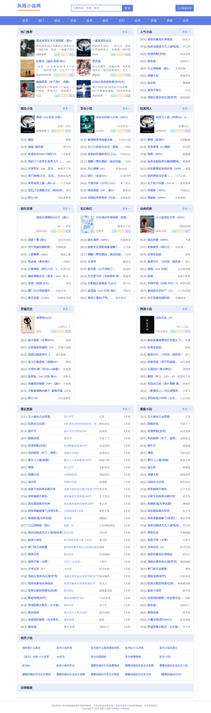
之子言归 (104, 496)
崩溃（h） (70, 525)
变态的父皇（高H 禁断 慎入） (164, 383)
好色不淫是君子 (63, 290)
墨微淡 (127, 276)
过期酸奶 (185, 139)
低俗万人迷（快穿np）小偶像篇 (175, 117)
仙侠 (137, 20)
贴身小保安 (35, 539)
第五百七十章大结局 (75, 612)
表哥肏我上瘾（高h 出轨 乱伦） (44, 183)
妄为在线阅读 (98, 656)
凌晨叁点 (104, 452)
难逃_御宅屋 (35, 146)
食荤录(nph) (43, 317)
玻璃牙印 (161, 130)
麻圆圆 (186, 154)
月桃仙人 (185, 190)
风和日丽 (41, 231)
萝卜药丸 (125, 183)
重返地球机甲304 (74, 597)
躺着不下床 (64, 168)
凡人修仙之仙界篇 (39, 416)
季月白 (67, 146)
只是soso (125, 154)
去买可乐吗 (64, 239)
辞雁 (187, 340)
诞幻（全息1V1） (98, 175)
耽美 (89, 20)
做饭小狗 (104, 460)
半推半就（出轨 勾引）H (162, 283)
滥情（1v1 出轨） (158, 268)
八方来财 (66, 183)
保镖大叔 (153, 75)
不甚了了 (104, 438)
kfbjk (128, 146)
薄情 (31, 467)
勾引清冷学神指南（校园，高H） (116, 217)
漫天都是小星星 (63, 354)
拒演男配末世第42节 (75, 445)
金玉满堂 (185, 361)
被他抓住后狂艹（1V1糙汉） (162, 290)
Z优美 (67, 390)
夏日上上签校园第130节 (77, 460)
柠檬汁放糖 (64, 347)
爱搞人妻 (66, 254)
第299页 (68, 590)
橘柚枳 (103, 518)
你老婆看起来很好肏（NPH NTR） (165, 168)
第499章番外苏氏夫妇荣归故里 (81, 547)
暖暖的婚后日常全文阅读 (105, 674)
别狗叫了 (185, 61)
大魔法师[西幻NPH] (159, 619)
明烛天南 (161, 231)
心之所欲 (185, 398)
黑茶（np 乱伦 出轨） (49, 117)
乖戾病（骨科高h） (40, 261)
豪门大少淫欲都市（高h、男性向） (41, 290)
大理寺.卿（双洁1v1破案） (44, 369)
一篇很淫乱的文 (102, 40)
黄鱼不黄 (104, 510)
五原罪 (92, 261)
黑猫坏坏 (185, 75)
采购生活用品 (71, 452)
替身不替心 (154, 90)
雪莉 (68, 283)
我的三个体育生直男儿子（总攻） (46, 161)
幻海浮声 (125, 175)
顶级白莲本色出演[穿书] (162, 97)
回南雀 (103, 431)
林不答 (186, 612)
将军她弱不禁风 (37, 496)
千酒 (187, 239)
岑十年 (103, 605)
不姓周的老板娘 (182, 197)
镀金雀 (151, 61)
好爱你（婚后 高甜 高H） (51, 61)
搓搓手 (186, 383)
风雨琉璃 (97, 95)
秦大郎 (103, 539)
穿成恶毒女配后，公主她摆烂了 (47, 605)
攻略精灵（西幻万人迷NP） (161, 247)
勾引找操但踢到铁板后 (41, 247)
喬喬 (68, 139)
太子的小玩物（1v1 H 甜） (163, 183)
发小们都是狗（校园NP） (43, 361)
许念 (187, 90)
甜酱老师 (41, 54)
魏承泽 (127, 261)
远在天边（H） (165, 317)
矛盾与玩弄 (70, 481)
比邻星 (186, 146)
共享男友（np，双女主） (42, 168)
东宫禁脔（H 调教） (159, 146)
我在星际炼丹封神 (39, 503)
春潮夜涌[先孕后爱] (40, 518)
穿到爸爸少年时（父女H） (163, 398)
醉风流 (127, 190)
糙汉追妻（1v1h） (39, 297)
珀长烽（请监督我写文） (182, 247)
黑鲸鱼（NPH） (157, 197)
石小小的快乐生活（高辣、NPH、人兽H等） (106, 146)
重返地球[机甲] (37, 597)
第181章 (68, 532)
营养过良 (33, 554)
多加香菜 (185, 183)
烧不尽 (32, 431)
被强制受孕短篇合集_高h (103, 139)
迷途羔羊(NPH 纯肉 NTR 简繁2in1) (44, 154)
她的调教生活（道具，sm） (45, 276)
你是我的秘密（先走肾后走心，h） (49, 619)
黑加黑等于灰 (123, 297)
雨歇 (101, 619)
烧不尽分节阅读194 (75, 431)
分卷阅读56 (70, 474)
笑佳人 (186, 39)
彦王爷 (103, 489)
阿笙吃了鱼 (183, 376)
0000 (95, 54)
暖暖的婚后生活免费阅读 (105, 665)
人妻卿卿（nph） (39, 254)
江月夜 (127, 247)
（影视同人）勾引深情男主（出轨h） (164, 390)
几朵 (38, 95)
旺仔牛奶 (104, 568)
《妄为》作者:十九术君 (35, 656)
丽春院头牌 (64, 175)
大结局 (68, 568)
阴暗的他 (33, 438)
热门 (41, 20)
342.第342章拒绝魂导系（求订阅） (84, 423)
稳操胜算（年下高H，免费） (53, 81)
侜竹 (68, 190)
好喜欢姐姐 (154, 254)
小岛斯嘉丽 (183, 268)
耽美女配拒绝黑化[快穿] (42, 590)
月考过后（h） (37, 568)
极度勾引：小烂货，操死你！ (165, 261)
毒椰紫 (186, 161)
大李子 (186, 390)
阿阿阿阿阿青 (44, 74)
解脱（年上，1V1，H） (162, 376)
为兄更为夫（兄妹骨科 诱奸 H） (105, 276)
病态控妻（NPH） (158, 239)
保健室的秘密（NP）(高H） (45, 383)
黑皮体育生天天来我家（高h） (55, 40)
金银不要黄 (183, 276)
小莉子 (103, 561)
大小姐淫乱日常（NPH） (171, 217)
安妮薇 (67, 369)
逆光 (38, 331)
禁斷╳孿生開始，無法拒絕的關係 (106, 161)
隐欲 (31, 139)
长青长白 (66, 268)
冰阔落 (186, 369)
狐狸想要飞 (42, 130)
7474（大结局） (73, 561)
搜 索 (127, 8)
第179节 (68, 416)
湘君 (101, 547)
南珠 (187, 254)
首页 (25, 20)
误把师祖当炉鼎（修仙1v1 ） (161, 175)
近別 (128, 161)
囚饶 (150, 276)
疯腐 (187, 168)
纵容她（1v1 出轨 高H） (103, 290)
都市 (105, 20)
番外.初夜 (69, 626)
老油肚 (127, 268)
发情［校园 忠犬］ (39, 283)
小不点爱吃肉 (182, 175)
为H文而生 (162, 331)
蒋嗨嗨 (186, 82)
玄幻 (121, 20)
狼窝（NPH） (155, 154)
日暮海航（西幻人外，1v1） (44, 268)
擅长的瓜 (104, 423)
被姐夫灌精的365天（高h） (53, 217)
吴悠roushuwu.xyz (123, 168)
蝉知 (68, 361)
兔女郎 (151, 82)
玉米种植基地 (182, 68)
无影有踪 (104, 467)
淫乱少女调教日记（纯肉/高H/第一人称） (46, 190)
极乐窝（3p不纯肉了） (102, 268)
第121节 (68, 467)
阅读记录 (186, 8)
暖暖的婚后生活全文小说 (173, 665)
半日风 (186, 46)
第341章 (68, 605)
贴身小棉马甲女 (66, 665)
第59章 (68, 518)
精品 (57, 20)
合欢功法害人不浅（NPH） (112, 117)
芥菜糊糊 (104, 554)
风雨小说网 (29, 8)
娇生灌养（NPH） (99, 239)
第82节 (68, 438)
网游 (170, 20)
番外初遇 (69, 619)
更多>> (126, 32)
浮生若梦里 (64, 197)
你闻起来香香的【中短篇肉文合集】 (103, 197)
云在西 (100, 130)
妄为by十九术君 (134, 647)
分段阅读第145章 (74, 510)
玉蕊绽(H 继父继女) (159, 369)
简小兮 (127, 283)
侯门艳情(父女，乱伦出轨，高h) (42, 175)
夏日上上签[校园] (38, 460)
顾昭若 (96, 74)
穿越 (154, 20)
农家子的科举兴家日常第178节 (81, 489)
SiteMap (115, 708)
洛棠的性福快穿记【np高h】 (103, 154)
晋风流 (96, 61)
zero (68, 161)
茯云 (187, 261)
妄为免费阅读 (133, 656)
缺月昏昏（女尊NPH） (42, 340)
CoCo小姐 (125, 139)
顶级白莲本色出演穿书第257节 (81, 576)
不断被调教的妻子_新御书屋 (45, 390)
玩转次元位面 (36, 423)
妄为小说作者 (64, 647)
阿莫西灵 (125, 239)
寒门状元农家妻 (37, 547)
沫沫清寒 (185, 53)
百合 (73, 20)
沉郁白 (67, 261)
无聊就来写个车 (63, 247)
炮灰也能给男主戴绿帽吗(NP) (164, 161)
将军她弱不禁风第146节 (77, 496)
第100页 (68, 554)
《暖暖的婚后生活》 (171, 674)
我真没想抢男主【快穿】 (41, 354)
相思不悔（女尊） (39, 561)
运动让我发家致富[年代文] (108, 81)
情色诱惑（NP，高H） (102, 190)
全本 (186, 20)
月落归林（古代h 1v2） (102, 183)
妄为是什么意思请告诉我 (105, 647)
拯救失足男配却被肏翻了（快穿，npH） (105, 247)
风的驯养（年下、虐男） (43, 452)
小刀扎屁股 (183, 290)
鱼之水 (103, 503)
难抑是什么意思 (31, 647)
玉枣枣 (100, 231)
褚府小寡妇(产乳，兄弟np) (101, 297)
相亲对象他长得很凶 (159, 39)
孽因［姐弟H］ (156, 139)
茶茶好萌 (125, 197)
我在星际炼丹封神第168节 (79, 503)
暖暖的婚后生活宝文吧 (138, 674)
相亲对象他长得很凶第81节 (79, 583)
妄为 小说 (164, 656)
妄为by (26, 665)
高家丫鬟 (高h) (37, 239)
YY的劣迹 (104, 597)
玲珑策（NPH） (157, 190)
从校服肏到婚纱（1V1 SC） (42, 347)
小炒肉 (67, 383)
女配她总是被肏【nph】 (103, 283)
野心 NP (33, 197)
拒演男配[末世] (156, 53)
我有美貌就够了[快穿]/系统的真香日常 (51, 510)
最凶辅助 (185, 97)
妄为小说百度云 (168, 647)
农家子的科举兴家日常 (42, 489)
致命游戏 (33, 612)
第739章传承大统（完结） (79, 539)
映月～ (67, 276)
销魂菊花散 (105, 590)
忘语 (101, 416)
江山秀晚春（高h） (159, 68)
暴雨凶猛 (153, 612)
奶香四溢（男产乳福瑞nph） (163, 361)
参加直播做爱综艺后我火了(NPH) (165, 340)
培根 (68, 340)
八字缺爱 (66, 154)
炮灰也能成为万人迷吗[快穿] (164, 46)
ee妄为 (61, 656)
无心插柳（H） (97, 168)
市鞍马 (127, 290)
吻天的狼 (104, 612)
